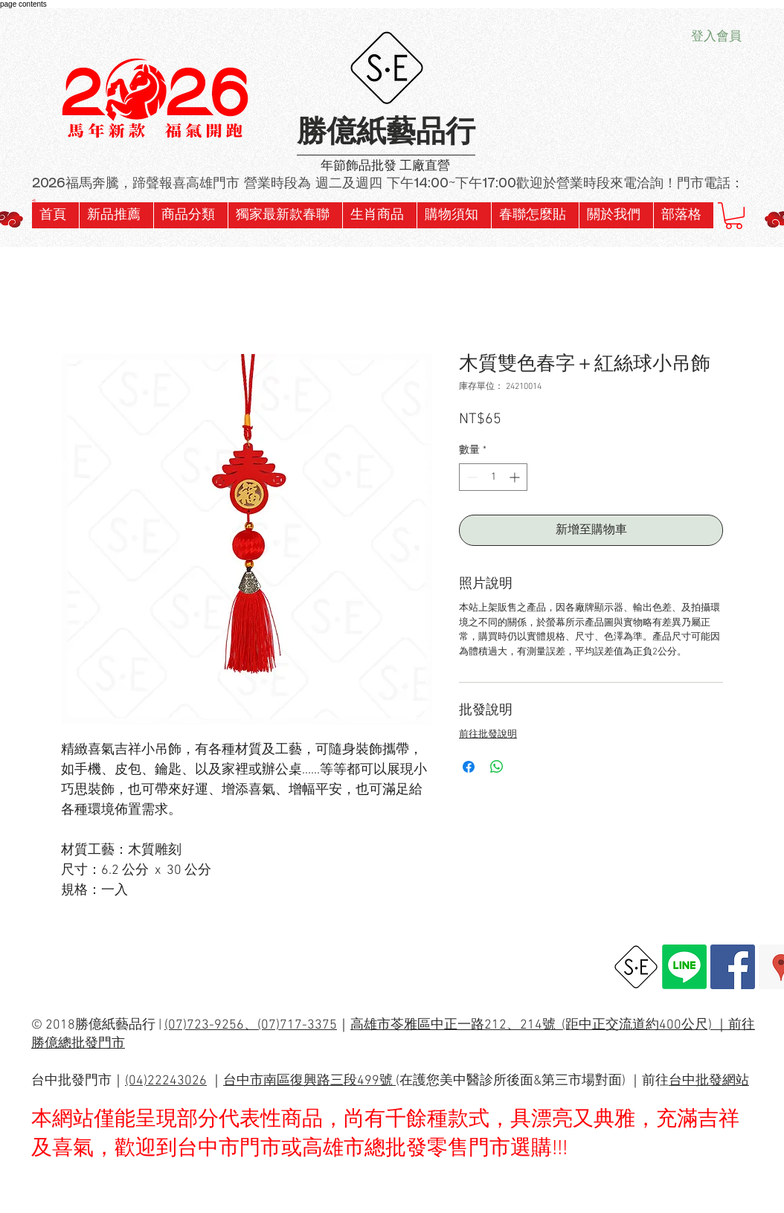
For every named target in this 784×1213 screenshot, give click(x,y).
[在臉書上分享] (469, 767)
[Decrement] (470, 477)
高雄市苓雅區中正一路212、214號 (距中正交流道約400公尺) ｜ (539, 1025)
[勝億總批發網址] (636, 967)
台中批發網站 (709, 1081)
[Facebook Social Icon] (732, 967)
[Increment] (516, 477)
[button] (285, 215)
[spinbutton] (493, 477)
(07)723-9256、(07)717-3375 (250, 1025)
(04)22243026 (166, 1081)
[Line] (684, 967)
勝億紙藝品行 (386, 134)
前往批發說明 (488, 735)
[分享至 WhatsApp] (497, 767)
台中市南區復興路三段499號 (309, 1081)
